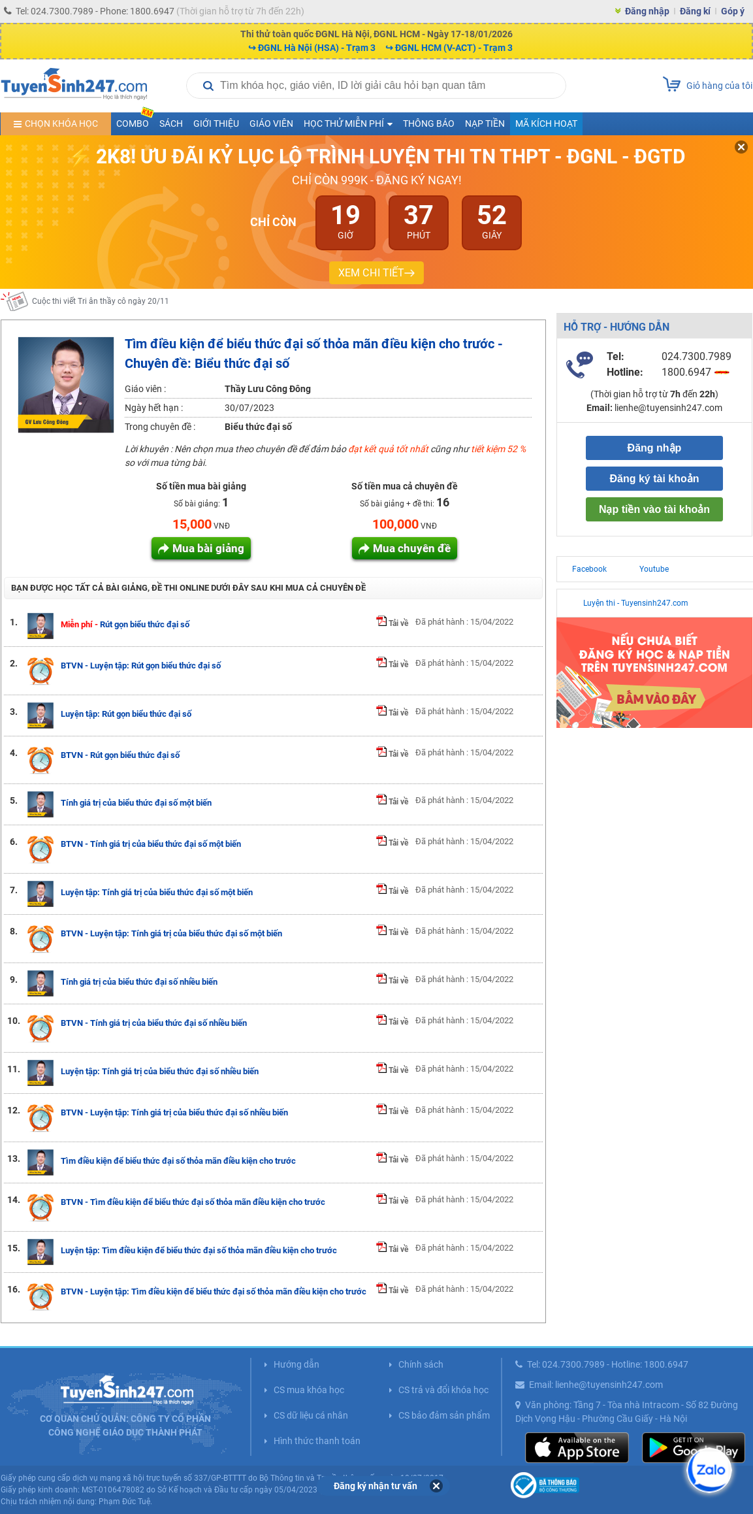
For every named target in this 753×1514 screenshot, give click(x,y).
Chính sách (420, 1364)
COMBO (135, 120)
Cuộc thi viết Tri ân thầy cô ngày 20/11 (100, 310)
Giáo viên (271, 123)
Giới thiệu (216, 123)
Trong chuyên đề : (160, 426)
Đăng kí (695, 11)
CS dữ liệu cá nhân (311, 1415)
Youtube (654, 569)
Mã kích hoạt (546, 123)
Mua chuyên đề (412, 548)
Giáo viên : (145, 389)
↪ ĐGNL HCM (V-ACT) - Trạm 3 (449, 47)
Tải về (392, 623)
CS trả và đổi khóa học (443, 1390)
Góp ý (733, 11)
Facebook (589, 569)
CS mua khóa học (309, 1390)
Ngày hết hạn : (154, 408)
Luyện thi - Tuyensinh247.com (635, 603)
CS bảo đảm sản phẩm (444, 1415)
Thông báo (429, 123)
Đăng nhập (647, 11)
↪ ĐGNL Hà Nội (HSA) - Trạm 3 (312, 47)
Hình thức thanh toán (317, 1441)
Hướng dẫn (296, 1364)
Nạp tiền (485, 123)
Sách (171, 123)
